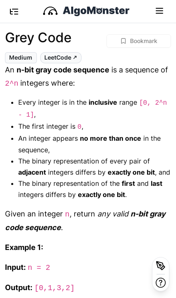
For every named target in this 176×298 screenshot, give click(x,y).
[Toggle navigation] (159, 10)
